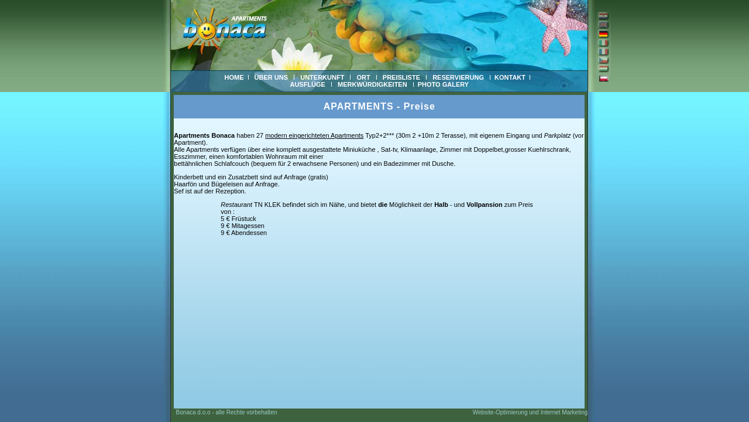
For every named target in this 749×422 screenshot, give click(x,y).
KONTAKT (509, 77)
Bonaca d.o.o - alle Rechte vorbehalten (224, 412)
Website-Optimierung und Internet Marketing (530, 412)
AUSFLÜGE (307, 84)
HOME (234, 77)
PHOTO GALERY (443, 84)
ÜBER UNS (271, 77)
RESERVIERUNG (458, 77)
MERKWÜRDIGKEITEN (372, 84)
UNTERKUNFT (322, 77)
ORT (363, 77)
